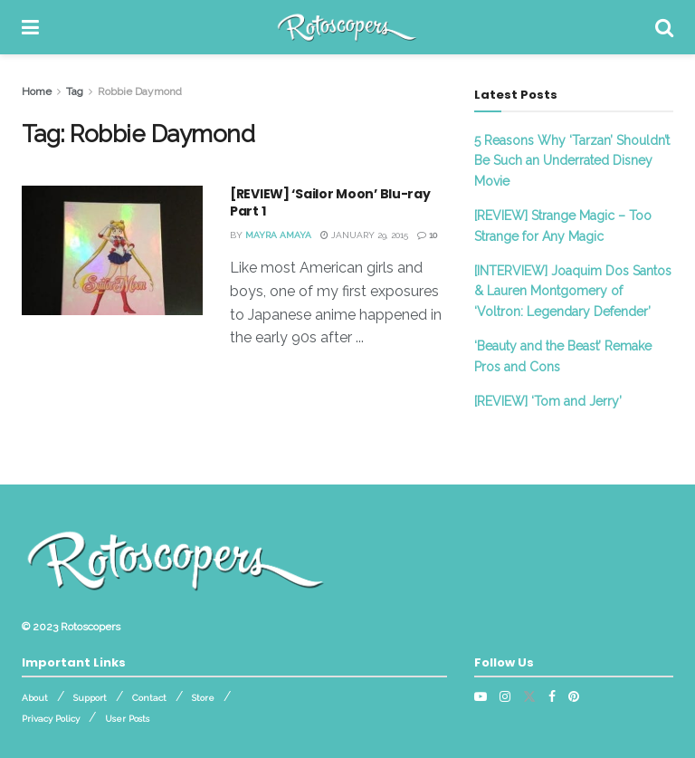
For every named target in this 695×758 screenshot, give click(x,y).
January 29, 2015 (364, 235)
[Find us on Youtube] (480, 696)
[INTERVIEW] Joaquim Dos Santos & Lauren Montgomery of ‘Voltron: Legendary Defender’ (572, 291)
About (35, 698)
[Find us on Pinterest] (573, 696)
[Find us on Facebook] (552, 696)
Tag (74, 91)
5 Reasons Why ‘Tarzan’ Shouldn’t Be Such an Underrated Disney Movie (572, 160)
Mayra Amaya (278, 235)
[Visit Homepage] (347, 27)
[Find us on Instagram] (505, 696)
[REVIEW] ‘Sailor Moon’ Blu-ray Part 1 (330, 203)
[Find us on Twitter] (529, 696)
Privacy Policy (51, 719)
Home (37, 91)
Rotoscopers (90, 626)
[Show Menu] (30, 27)
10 (427, 235)
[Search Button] (664, 27)
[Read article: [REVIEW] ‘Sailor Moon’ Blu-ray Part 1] (112, 250)
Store (203, 698)
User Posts (127, 719)
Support (90, 698)
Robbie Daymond (140, 91)
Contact (149, 698)
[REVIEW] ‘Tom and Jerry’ (548, 401)
